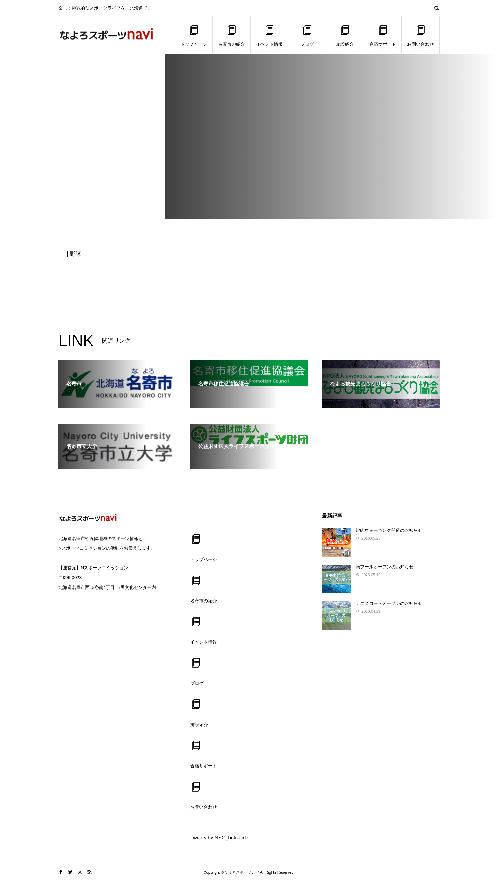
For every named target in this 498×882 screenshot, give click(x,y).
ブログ (307, 35)
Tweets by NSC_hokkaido (219, 837)
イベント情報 (269, 35)
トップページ (193, 35)
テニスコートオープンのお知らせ (389, 603)
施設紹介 (345, 35)
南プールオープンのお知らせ (385, 566)
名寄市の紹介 (231, 35)
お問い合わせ (420, 35)
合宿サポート (382, 35)
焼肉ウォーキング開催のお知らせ (389, 530)
